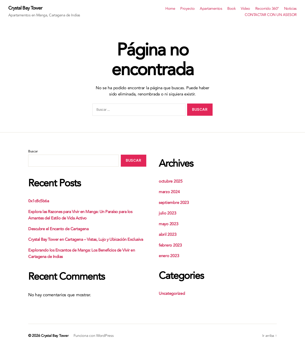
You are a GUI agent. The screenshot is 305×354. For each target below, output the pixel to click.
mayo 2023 (169, 224)
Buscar (33, 151)
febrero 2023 (171, 245)
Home (170, 9)
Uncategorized (173, 294)
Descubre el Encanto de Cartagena (60, 229)
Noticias (290, 9)
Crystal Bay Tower (26, 8)
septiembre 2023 (175, 203)
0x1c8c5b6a (39, 201)
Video (245, 9)
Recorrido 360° (267, 9)
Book (231, 9)
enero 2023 (170, 256)
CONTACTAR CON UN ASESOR (271, 15)
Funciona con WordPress (95, 342)
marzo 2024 (170, 192)
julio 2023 (168, 213)
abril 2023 (168, 235)
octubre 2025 (171, 181)
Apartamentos (211, 9)
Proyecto (187, 9)
